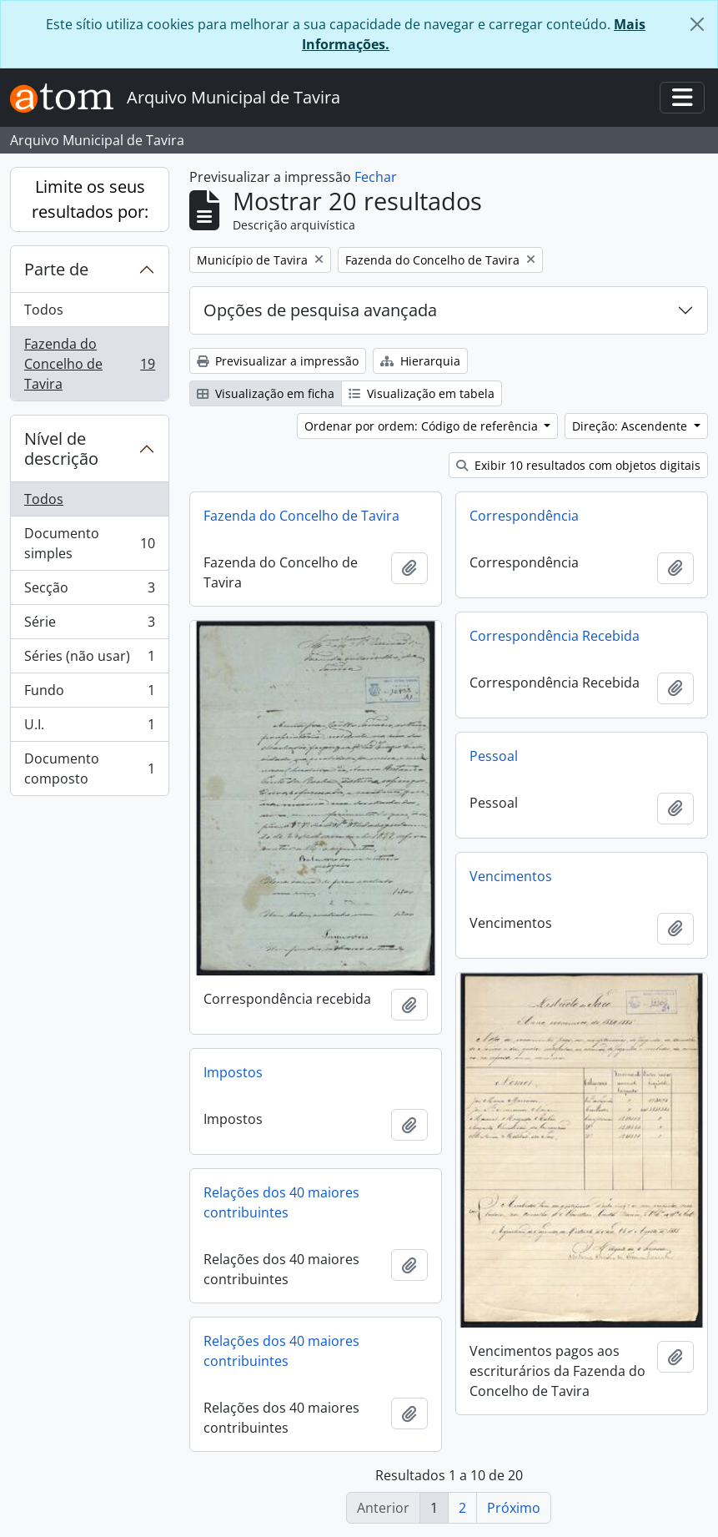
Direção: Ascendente (631, 426)
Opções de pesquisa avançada (320, 310)
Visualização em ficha (265, 393)
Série (89, 625)
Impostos (233, 1072)
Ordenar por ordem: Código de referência (422, 426)
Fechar (375, 177)
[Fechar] (697, 24)
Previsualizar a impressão (278, 361)
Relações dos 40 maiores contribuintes (281, 1202)
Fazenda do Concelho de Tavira (89, 364)
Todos (43, 309)
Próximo (513, 1508)
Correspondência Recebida (554, 636)
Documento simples (89, 543)
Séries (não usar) (89, 659)
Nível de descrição (61, 448)
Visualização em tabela (422, 393)
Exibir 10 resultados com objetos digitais (578, 465)
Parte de (56, 269)
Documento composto (89, 768)
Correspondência (524, 515)
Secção (89, 591)
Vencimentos (510, 876)
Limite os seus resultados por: (90, 199)
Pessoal (493, 756)
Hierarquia (420, 361)
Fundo (89, 694)
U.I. (89, 728)
